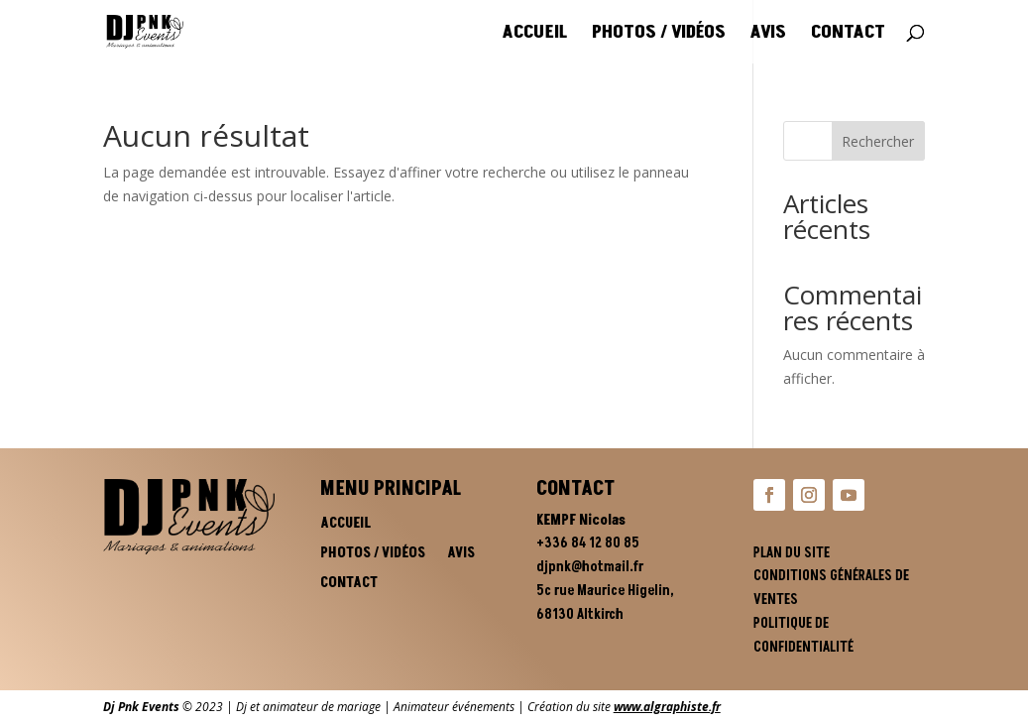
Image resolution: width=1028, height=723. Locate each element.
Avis (768, 35)
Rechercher (878, 141)
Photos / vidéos (659, 35)
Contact (848, 35)
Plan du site (791, 552)
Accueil (535, 35)
